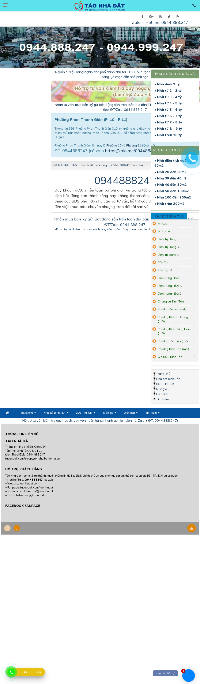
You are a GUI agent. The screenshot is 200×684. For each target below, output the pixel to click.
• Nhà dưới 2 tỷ (167, 84)
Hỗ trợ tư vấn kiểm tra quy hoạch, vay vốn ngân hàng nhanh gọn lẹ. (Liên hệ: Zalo (111, 229)
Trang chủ (163, 374)
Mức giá (161, 389)
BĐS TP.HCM (165, 384)
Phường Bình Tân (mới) (173, 349)
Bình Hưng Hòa (168, 278)
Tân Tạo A (165, 270)
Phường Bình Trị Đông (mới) (173, 319)
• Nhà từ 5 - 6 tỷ (168, 109)
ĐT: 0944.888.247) (163, 420)
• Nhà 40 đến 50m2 (170, 184)
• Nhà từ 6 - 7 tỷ (168, 116)
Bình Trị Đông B (168, 255)
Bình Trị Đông (167, 239)
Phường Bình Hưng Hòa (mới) (174, 331)
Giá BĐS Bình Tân (170, 357)
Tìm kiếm (162, 399)
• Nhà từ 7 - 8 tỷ (168, 122)
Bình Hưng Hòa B (169, 293)
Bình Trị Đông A (169, 247)
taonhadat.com (29, 483)
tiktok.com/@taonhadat (31, 495)
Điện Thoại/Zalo (15, 454)
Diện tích (162, 394)
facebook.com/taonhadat (36, 487)
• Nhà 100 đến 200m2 (172, 197)
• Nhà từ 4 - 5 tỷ (168, 103)
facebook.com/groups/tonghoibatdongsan (32, 458)
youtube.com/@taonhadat (36, 491)
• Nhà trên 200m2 (169, 203)
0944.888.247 (174, 22)
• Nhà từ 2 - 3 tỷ (168, 90)
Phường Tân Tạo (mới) (173, 341)
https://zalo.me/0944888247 (132, 150)
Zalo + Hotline (145, 22)
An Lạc (162, 223)
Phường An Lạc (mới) (172, 309)
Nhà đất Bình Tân (169, 216)
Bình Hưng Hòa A (170, 286)
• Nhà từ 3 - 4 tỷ (168, 97)
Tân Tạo (163, 262)
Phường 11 (133, 145)
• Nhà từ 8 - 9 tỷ (168, 128)
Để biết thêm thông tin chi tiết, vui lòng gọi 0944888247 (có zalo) (98, 165)
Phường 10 (113, 145)
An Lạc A (164, 231)
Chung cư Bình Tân (171, 301)
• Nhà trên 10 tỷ (168, 135)
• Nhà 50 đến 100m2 (171, 191)
